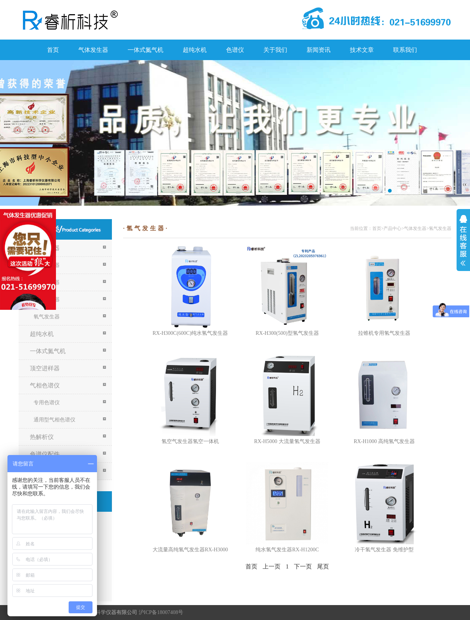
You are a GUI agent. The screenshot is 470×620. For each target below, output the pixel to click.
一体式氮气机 (145, 50)
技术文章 (362, 50)
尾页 (323, 566)
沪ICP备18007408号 (161, 612)
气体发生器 (93, 50)
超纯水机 (195, 50)
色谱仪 (235, 50)
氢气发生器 (440, 228)
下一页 (303, 566)
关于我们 (275, 50)
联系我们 (405, 50)
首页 (53, 50)
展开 (463, 240)
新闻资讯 (318, 50)
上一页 (272, 566)
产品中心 (392, 228)
